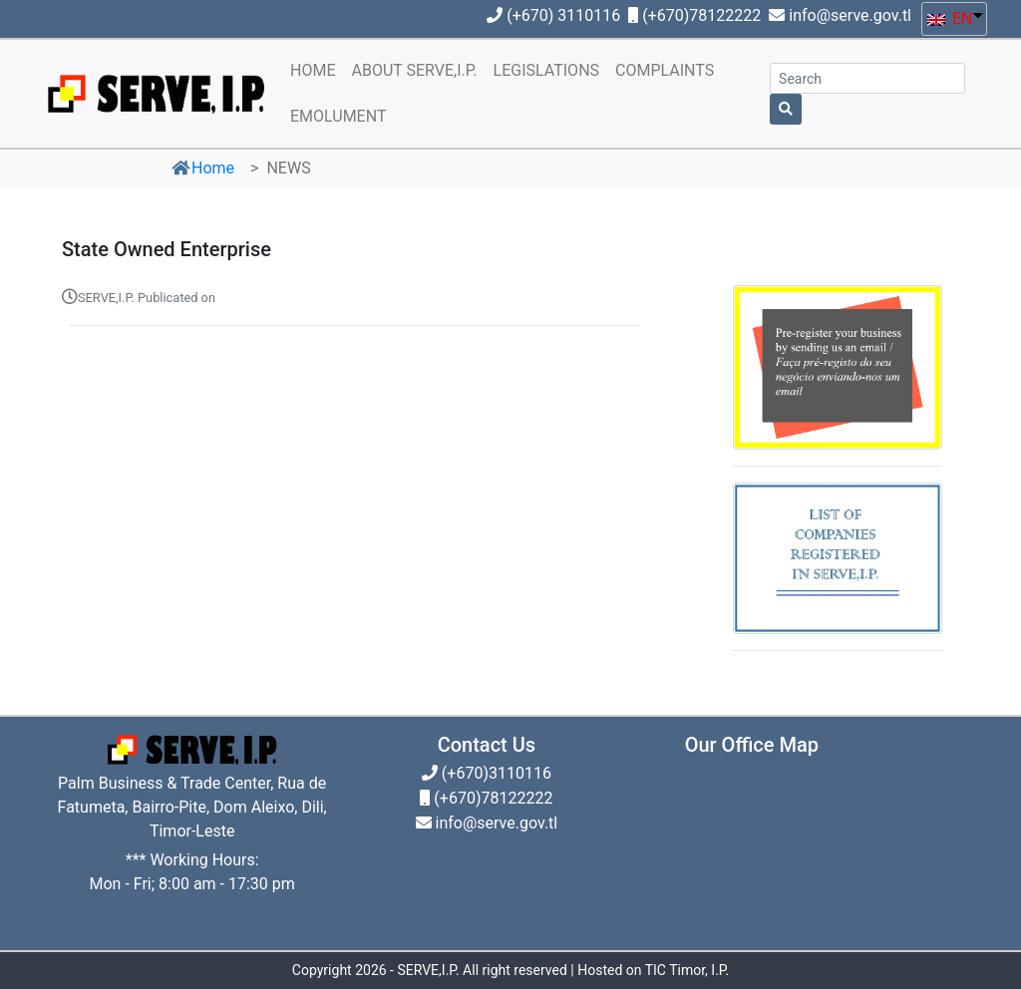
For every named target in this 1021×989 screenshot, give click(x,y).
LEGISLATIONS (546, 70)
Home (212, 168)
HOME (312, 70)
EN (949, 18)
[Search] (867, 78)
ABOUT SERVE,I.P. (414, 70)
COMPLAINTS (664, 70)
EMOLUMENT (338, 116)
